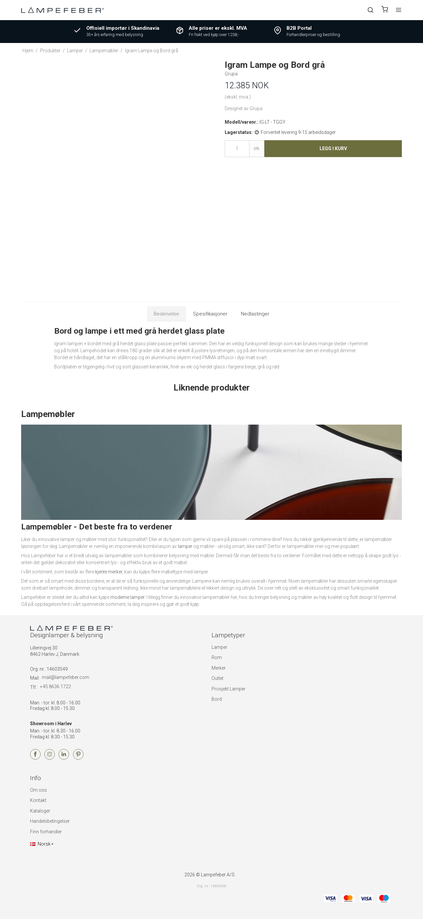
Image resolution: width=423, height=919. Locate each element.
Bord (217, 699)
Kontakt (38, 800)
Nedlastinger (255, 314)
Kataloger (40, 811)
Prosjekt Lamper (229, 688)
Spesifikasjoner (210, 314)
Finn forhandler (46, 831)
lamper (185, 546)
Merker (219, 668)
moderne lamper (127, 597)
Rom (217, 657)
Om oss (38, 790)
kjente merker (108, 571)
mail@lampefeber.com (65, 677)
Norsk (40, 844)
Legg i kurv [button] (333, 148)
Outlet (217, 678)
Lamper (219, 647)
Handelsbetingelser (50, 821)
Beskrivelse (166, 314)
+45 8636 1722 (55, 686)
